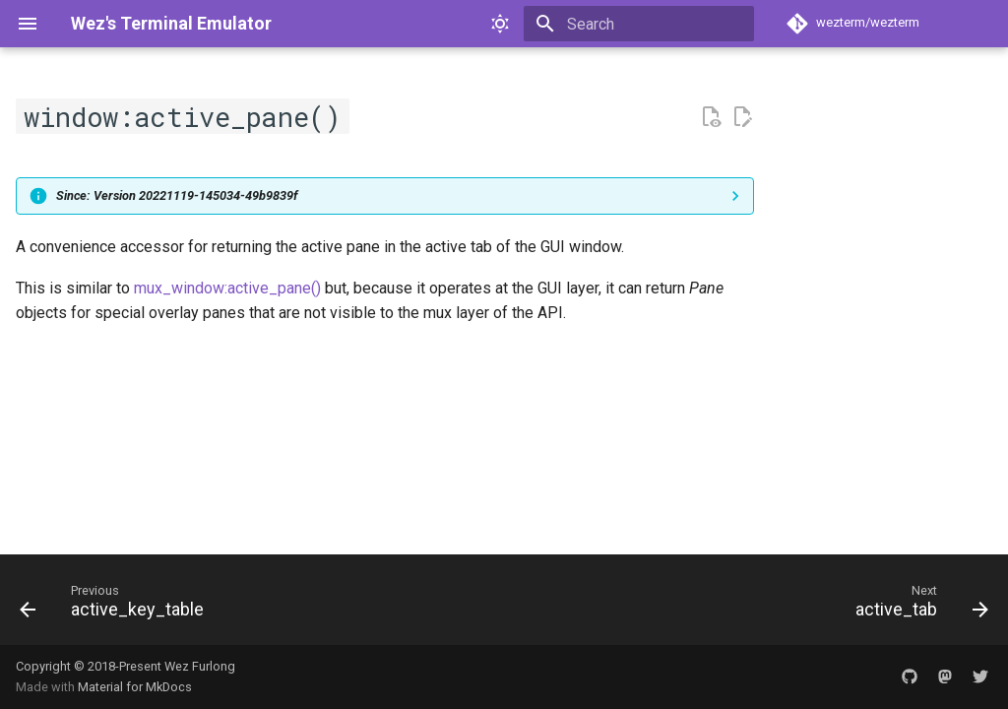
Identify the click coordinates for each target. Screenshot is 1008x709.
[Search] (639, 23)
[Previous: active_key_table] (116, 605)
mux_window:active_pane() (227, 288)
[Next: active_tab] (917, 605)
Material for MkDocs (135, 686)
